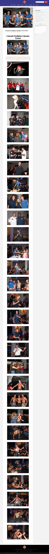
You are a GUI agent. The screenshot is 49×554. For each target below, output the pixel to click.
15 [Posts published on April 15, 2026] (40, 29)
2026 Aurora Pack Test (38, 16)
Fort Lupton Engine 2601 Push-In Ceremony (40, 20)
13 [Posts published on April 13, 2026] (37, 29)
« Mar (35, 34)
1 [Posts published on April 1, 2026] (40, 26)
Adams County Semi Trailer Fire (39, 18)
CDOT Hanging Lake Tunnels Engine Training (40, 12)
